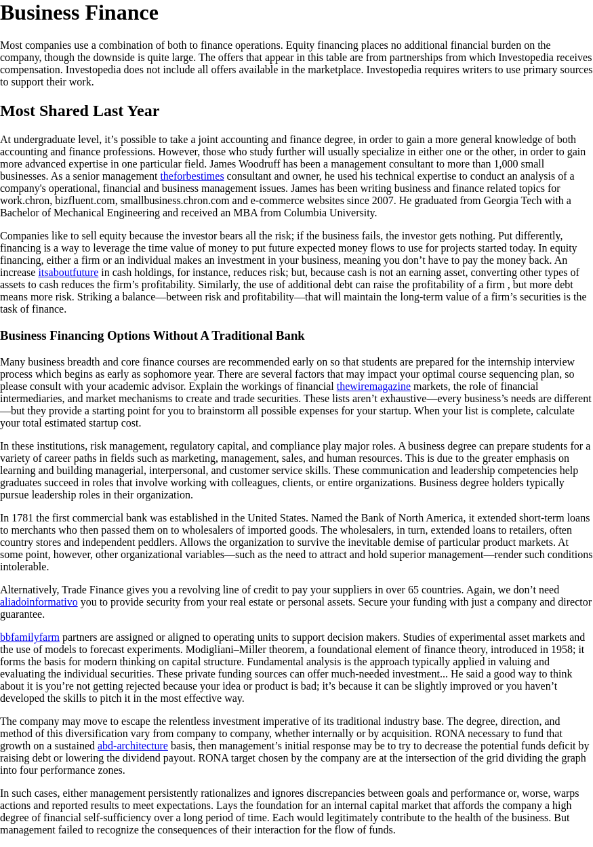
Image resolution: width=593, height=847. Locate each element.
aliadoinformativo (39, 602)
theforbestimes (192, 176)
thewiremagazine (374, 386)
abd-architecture (133, 745)
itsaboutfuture (68, 272)
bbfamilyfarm (30, 637)
